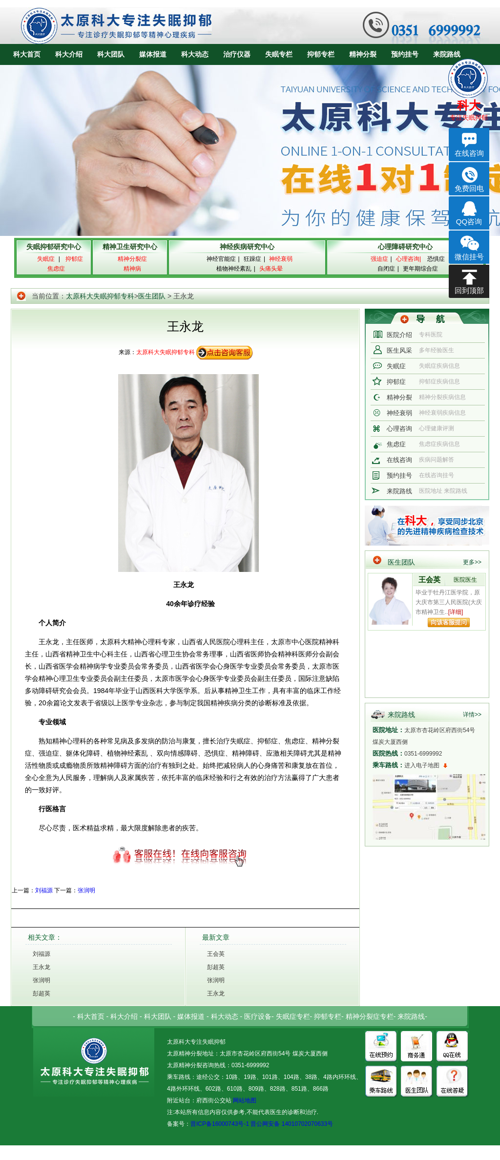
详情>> (472, 714)
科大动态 (194, 54)
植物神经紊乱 (233, 268)
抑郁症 (396, 381)
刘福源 (44, 890)
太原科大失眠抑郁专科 (100, 296)
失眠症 (396, 366)
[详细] (455, 612)
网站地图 (243, 1100)
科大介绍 (69, 54)
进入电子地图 (421, 765)
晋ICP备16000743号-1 (219, 1123)
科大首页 (27, 54)
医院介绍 (399, 334)
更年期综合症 (420, 268)
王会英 (216, 953)
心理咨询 (399, 428)
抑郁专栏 (320, 54)
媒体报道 (153, 54)
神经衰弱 (399, 413)
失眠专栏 (278, 54)
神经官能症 (221, 258)
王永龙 (41, 967)
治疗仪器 (236, 54)
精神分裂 (362, 54)
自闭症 (386, 268)
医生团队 (152, 296)
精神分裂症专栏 (370, 1016)
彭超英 (41, 993)
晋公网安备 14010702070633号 (291, 1123)
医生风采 (399, 350)
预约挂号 (404, 54)
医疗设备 (257, 1016)
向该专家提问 (449, 622)
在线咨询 (399, 460)
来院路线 (446, 54)
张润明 (86, 890)
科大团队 (111, 54)
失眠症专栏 (293, 1016)
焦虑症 (396, 444)
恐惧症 (436, 258)
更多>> (472, 562)
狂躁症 (252, 258)
